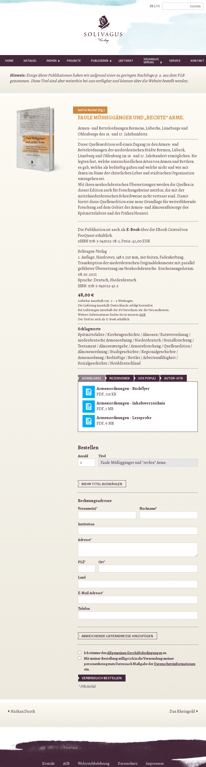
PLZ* (86, 565)
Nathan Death (23, 710)
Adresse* (138, 546)
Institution (138, 527)
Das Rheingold (182, 710)
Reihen (52, 60)
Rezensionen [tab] (119, 378)
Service (174, 60)
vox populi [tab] (147, 378)
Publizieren (99, 60)
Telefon (138, 612)
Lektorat (126, 60)
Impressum (155, 762)
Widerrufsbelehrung (94, 762)
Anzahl (86, 460)
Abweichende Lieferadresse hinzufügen (113, 635)
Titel (148, 460)
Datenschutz (128, 762)
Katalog (30, 60)
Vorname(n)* (107, 512)
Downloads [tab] (91, 378)
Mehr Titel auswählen (99, 483)
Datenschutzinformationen (174, 663)
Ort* (148, 565)
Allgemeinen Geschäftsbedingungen (134, 652)
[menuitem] (9, 60)
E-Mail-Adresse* (138, 596)
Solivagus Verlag (151, 61)
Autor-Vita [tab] (173, 378)
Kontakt (48, 762)
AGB (142, 314)
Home (9, 60)
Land (138, 581)
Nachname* (168, 512)
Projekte (74, 60)
